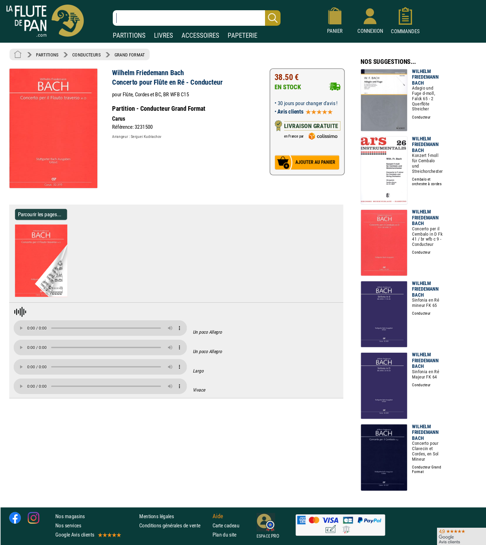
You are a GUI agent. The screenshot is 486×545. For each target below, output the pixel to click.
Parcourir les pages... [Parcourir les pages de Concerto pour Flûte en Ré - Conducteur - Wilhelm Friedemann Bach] (39, 214)
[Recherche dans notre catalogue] (197, 18)
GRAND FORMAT (130, 54)
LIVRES (163, 35)
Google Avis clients (87, 535)
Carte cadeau (226, 525)
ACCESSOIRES (200, 35)
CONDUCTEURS (86, 54)
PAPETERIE (242, 35)
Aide (218, 516)
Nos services (68, 525)
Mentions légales (156, 516)
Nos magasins (70, 516)
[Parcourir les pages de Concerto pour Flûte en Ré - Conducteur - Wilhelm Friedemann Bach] (64, 295)
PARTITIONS (129, 35)
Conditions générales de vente (174, 525)
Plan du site (224, 535)
